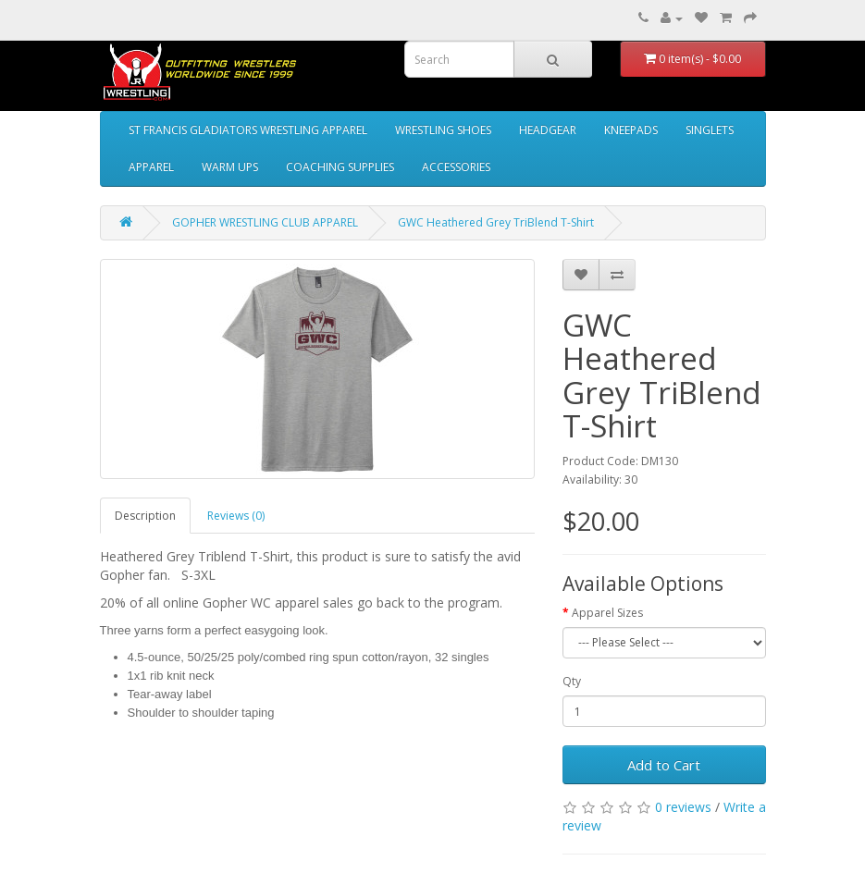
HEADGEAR (547, 130)
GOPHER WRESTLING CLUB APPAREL (265, 222)
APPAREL (151, 167)
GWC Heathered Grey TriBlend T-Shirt (496, 222)
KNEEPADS (631, 130)
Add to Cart (663, 765)
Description (145, 515)
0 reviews (683, 807)
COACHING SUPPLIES (340, 167)
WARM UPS (230, 167)
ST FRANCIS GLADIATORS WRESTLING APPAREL (248, 130)
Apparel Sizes (607, 613)
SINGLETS (710, 130)
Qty (571, 681)
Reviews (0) (236, 515)
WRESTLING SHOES (443, 130)
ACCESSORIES (456, 167)
